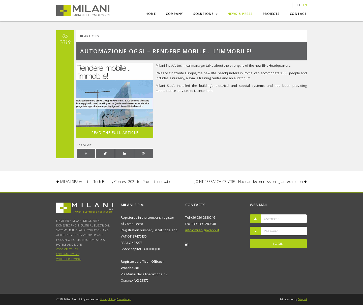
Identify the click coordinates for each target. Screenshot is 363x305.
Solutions (205, 14)
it (298, 5)
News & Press (240, 14)
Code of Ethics (67, 249)
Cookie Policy (124, 299)
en (305, 5)
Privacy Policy (107, 299)
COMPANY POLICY (67, 254)
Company (174, 14)
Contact (298, 14)
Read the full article (114, 132)
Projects (271, 14)
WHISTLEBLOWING (68, 259)
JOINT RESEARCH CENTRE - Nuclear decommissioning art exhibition (251, 181)
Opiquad (302, 299)
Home (151, 14)
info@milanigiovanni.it (202, 230)
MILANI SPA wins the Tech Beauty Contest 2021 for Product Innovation (114, 181)
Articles (89, 36)
